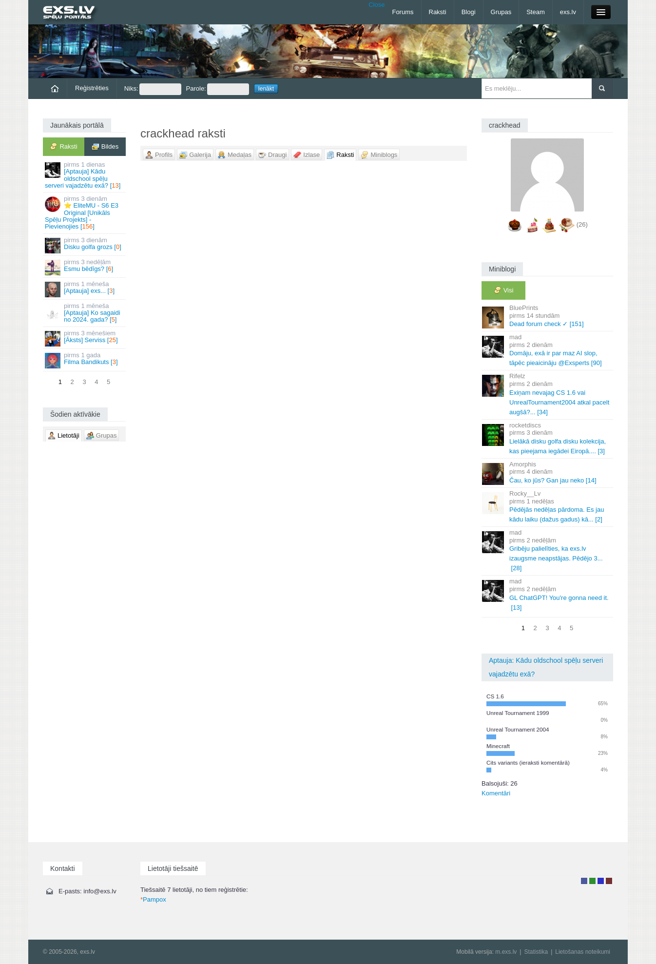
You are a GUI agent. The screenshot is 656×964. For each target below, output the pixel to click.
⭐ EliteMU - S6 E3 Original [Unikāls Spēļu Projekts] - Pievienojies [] (85, 212)
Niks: (152, 89)
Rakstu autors (592, 881)
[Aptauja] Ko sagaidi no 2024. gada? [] (85, 313)
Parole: (217, 89)
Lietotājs (584, 881)
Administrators (609, 881)
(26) (582, 224)
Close (376, 4)
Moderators (600, 881)
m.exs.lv (506, 951)
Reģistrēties (92, 88)
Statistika (536, 951)
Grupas (501, 12)
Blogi (469, 12)
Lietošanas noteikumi (582, 951)
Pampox (153, 899)
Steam (535, 12)
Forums (402, 12)
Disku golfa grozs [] (85, 244)
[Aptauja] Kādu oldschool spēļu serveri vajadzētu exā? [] (85, 175)
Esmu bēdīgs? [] (85, 266)
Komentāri (496, 793)
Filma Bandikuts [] (85, 359)
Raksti (437, 12)
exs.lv (568, 12)
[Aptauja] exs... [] (85, 288)
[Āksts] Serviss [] (85, 338)
